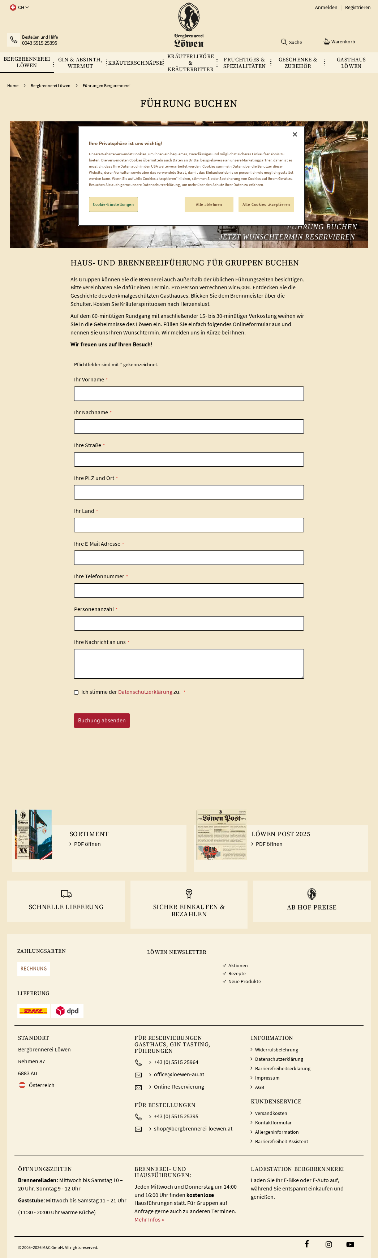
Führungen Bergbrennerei (106, 85)
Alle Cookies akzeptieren (266, 204)
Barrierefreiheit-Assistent (281, 1141)
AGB (259, 1087)
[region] (191, 176)
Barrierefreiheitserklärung (282, 1068)
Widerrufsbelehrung (276, 1049)
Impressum (267, 1078)
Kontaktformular (273, 1122)
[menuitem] (27, 62)
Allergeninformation (277, 1132)
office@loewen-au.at (179, 1074)
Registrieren (358, 7)
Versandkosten (271, 1113)
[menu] (189, 62)
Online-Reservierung (179, 1086)
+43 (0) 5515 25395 (176, 1116)
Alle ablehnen (209, 204)
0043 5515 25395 (39, 43)
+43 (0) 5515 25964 (176, 1061)
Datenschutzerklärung (145, 691)
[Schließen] (295, 134)
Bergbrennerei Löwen (51, 85)
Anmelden (326, 7)
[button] (18, 8)
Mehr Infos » (149, 1219)
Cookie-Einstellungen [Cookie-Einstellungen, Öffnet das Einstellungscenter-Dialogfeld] (113, 204)
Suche (295, 42)
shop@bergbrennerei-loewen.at (193, 1128)
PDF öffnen (87, 843)
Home (13, 85)
